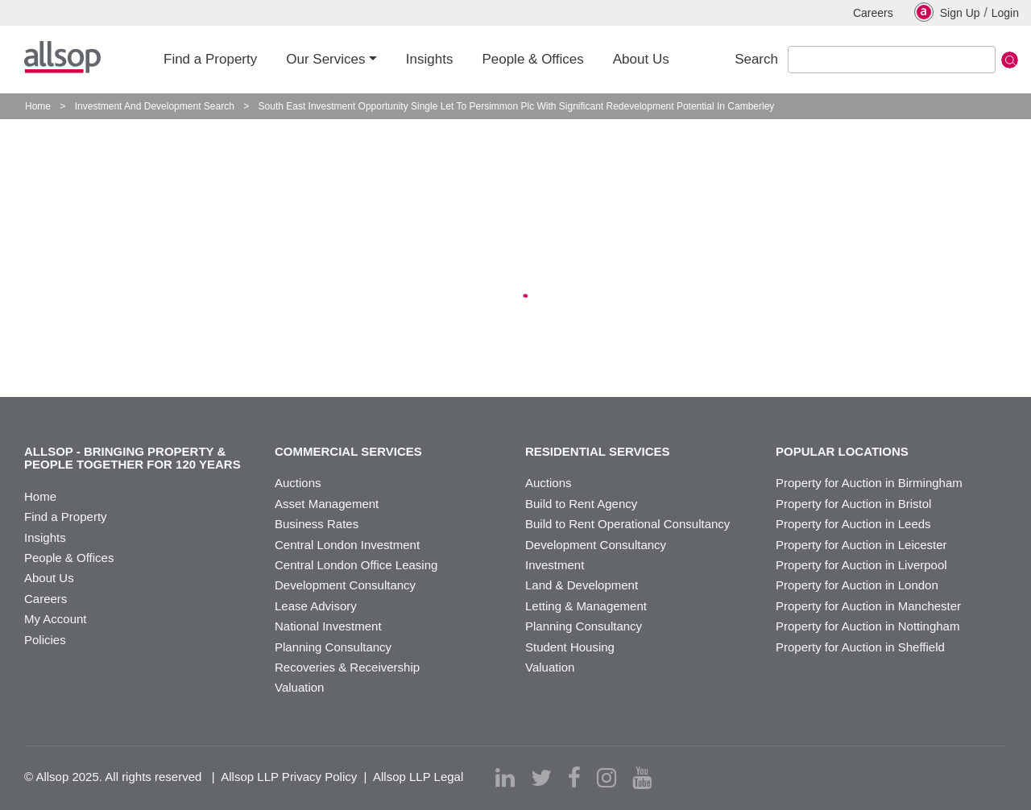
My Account (55, 619)
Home (38, 106)
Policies (45, 640)
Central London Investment (347, 545)
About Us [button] (641, 59)
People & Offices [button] (532, 59)
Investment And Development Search (154, 106)
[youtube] (642, 778)
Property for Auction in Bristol (853, 503)
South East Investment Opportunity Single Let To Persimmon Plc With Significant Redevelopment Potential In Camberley (517, 106)
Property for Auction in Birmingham (869, 483)
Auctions (298, 483)
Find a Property (65, 516)
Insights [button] (429, 59)
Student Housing (570, 647)
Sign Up (947, 12)
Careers (873, 12)
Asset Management (327, 503)
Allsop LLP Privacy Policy (289, 776)
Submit (1009, 60)
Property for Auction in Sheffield (860, 647)
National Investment (328, 626)
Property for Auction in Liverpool (861, 565)
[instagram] (606, 778)
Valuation (299, 687)
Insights (45, 537)
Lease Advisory (316, 606)
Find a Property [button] (210, 59)
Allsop (62, 57)
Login (1005, 12)
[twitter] (541, 778)
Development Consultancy (345, 585)
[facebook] (574, 778)
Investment (554, 565)
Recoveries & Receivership (347, 667)
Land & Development (581, 585)
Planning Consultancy (333, 647)
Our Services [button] (325, 59)
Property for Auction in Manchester (868, 606)
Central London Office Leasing (356, 565)
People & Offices (69, 557)
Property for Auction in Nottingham (867, 626)
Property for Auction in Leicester (861, 545)
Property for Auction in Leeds (853, 524)
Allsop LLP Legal (418, 776)
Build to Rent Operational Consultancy (627, 524)
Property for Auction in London (857, 585)
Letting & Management (586, 606)
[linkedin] (505, 778)
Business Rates (316, 524)
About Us (49, 578)
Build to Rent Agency (581, 503)
